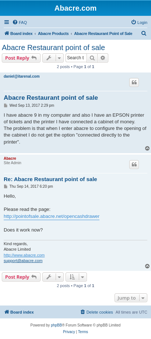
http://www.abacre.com (24, 255)
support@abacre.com (23, 260)
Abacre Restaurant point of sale (53, 47)
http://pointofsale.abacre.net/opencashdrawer (51, 216)
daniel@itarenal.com (22, 76)
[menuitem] (19, 22)
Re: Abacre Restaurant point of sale (50, 179)
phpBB (56, 325)
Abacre (10, 158)
